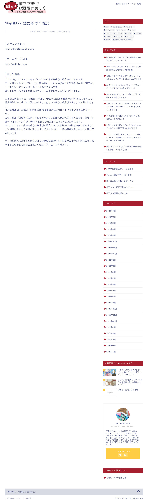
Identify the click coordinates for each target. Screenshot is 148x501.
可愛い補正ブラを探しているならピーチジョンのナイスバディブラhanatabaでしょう (123, 77)
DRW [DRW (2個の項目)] (107, 27)
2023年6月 (111, 217)
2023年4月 (111, 229)
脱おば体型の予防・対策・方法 (119, 181)
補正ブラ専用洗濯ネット (117, 193)
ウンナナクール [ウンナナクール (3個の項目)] (110, 30)
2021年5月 (111, 352)
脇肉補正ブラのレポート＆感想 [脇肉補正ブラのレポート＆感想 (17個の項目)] (123, 39)
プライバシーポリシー (14, 498)
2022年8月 (111, 266)
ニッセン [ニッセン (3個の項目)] (128, 33)
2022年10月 (111, 254)
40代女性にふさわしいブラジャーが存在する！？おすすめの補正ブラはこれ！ (123, 86)
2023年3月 (111, 235)
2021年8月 (111, 333)
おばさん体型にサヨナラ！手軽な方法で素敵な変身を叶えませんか (123, 95)
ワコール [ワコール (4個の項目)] (108, 39)
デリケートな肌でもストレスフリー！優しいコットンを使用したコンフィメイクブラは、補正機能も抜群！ (123, 137)
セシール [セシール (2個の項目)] (132, 30)
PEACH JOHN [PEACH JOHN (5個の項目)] (130, 27)
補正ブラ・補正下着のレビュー (119, 187)
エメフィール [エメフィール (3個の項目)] (122, 30)
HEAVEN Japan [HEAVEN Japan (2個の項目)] (117, 27)
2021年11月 (111, 315)
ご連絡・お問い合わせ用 (116, 478)
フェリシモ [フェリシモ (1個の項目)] (138, 33)
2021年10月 (111, 321)
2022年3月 (111, 290)
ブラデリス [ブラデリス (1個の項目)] (109, 36)
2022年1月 (111, 303)
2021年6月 (111, 346)
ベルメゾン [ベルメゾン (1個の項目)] (119, 36)
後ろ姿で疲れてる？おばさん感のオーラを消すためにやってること (123, 59)
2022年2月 (111, 297)
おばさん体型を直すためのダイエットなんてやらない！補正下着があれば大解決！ (123, 126)
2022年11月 (111, 248)
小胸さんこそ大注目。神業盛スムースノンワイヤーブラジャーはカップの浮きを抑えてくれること (123, 107)
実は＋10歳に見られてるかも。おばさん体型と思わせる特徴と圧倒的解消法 (123, 68)
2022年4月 (111, 284)
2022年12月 (111, 241)
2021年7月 (111, 339)
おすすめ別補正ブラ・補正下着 (119, 169)
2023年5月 (111, 223)
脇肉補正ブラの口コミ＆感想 (128, 4)
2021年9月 (111, 327)
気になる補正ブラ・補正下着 (119, 175)
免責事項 (28, 498)
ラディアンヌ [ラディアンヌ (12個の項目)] (129, 36)
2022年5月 (111, 278)
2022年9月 (111, 260)
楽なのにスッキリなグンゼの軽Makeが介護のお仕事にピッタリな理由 (124, 148)
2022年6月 (111, 272)
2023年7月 (111, 211)
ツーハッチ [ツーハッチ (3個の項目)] (109, 33)
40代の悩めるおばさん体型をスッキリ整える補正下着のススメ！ (123, 117)
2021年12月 (111, 309)
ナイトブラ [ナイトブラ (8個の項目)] (119, 33)
